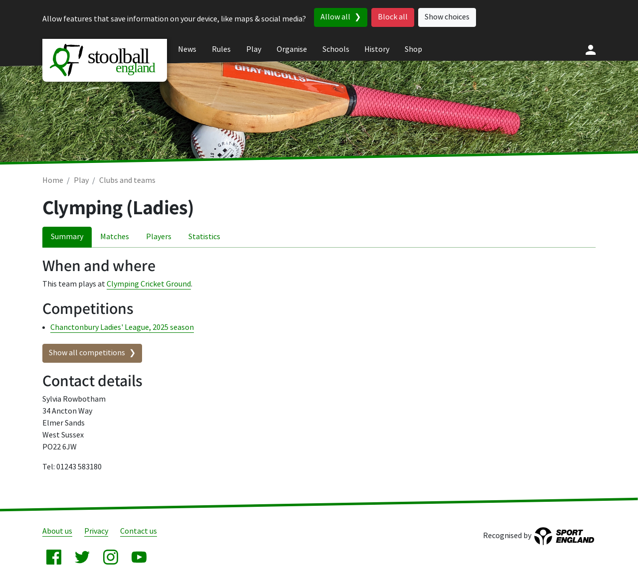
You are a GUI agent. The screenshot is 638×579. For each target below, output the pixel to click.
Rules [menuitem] (221, 49)
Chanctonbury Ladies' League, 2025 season (122, 327)
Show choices (447, 17)
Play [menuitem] (253, 49)
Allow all (335, 17)
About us (57, 531)
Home (52, 180)
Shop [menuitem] (413, 49)
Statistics (204, 237)
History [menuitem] (376, 49)
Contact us (138, 531)
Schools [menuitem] (335, 49)
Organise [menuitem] (292, 49)
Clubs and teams (127, 180)
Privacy (96, 531)
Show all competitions (87, 353)
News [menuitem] (187, 49)
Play (81, 180)
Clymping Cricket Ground (149, 284)
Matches (114, 237)
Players (158, 237)
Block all (393, 17)
